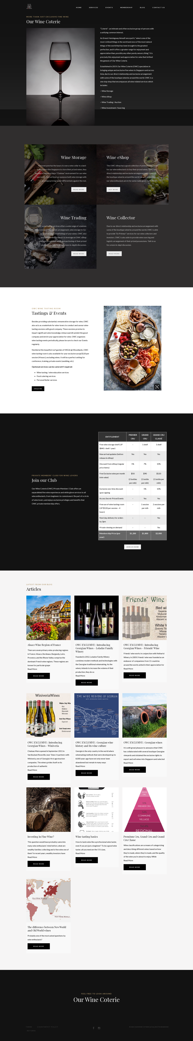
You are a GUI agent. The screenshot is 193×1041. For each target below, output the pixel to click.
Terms (27, 1027)
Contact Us (158, 7)
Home (79, 7)
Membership (126, 7)
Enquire (38, 389)
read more (78, 189)
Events (109, 7)
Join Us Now (132, 547)
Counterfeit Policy (46, 1027)
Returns (66, 1027)
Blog (142, 7)
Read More (32, 669)
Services (93, 7)
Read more (40, 676)
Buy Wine (113, 189)
